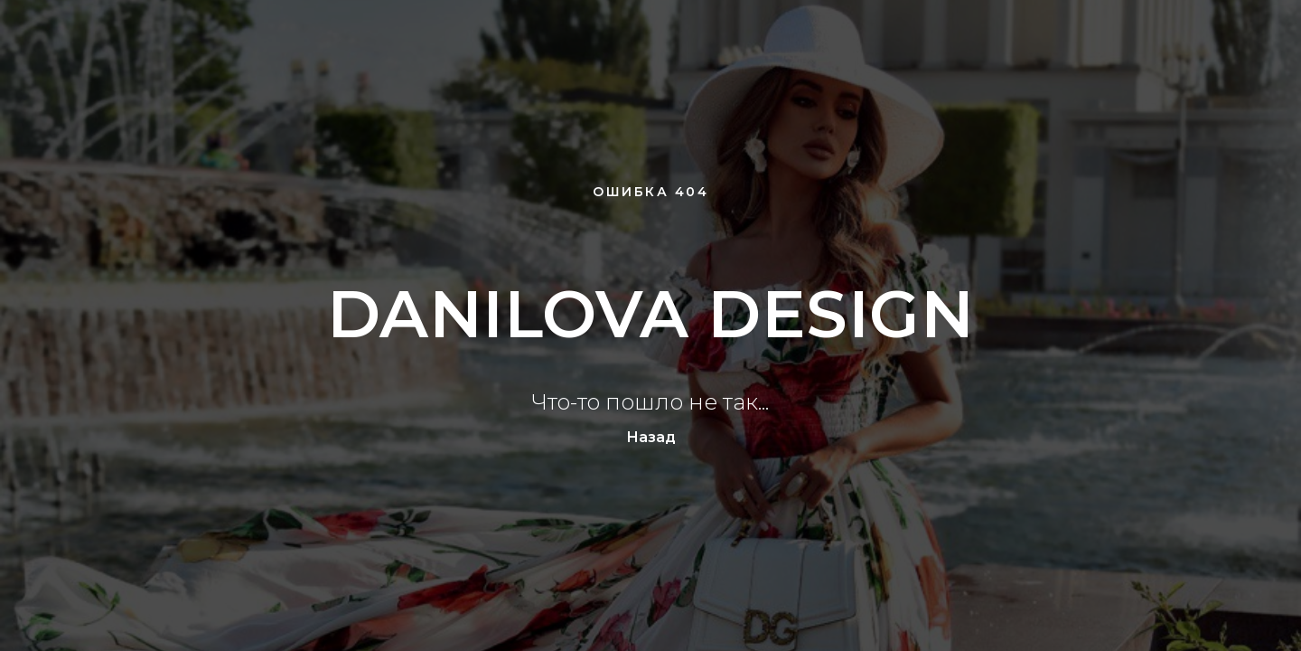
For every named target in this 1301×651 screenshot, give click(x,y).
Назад (651, 437)
